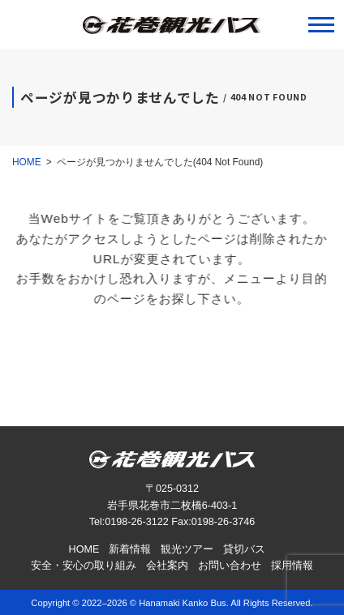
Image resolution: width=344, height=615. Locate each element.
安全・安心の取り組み (83, 565)
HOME (84, 549)
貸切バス (244, 549)
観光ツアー (187, 549)
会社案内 (167, 565)
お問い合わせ (229, 565)
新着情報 (130, 549)
